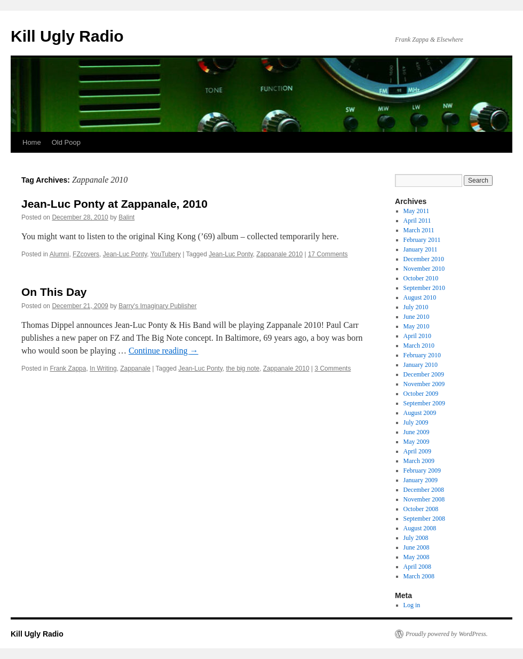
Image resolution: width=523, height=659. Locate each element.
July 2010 (416, 307)
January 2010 (420, 364)
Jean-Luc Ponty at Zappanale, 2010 (114, 204)
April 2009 (417, 451)
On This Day (54, 292)
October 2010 (421, 278)
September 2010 (424, 288)
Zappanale (135, 368)
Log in (412, 605)
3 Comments (332, 368)
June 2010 (416, 316)
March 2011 (418, 230)
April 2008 (417, 566)
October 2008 (421, 509)
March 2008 (418, 576)
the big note (242, 368)
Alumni (59, 254)
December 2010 (423, 259)
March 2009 (418, 461)
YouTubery (165, 254)
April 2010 (417, 336)
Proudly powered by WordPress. (447, 634)
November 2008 (424, 499)
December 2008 (423, 489)
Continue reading (164, 350)
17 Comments (328, 254)
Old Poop (66, 142)
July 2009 (416, 422)
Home (31, 142)
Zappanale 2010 (279, 254)
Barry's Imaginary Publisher (157, 306)
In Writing (103, 368)
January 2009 (420, 480)
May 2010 (416, 326)
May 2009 (416, 441)
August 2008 (420, 528)
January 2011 (420, 249)
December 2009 (423, 374)
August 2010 (420, 297)
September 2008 (424, 518)
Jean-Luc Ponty (125, 254)
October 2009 (421, 393)
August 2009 (420, 413)
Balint (126, 217)
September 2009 (424, 403)
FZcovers (86, 254)
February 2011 (422, 240)
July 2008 (416, 538)
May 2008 (416, 557)
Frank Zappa (68, 368)
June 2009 (416, 432)
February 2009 (422, 470)
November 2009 (424, 384)
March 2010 (418, 345)
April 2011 (417, 220)
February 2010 (422, 355)
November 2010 (424, 268)
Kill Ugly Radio (67, 36)
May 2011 (416, 211)
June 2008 (416, 547)
